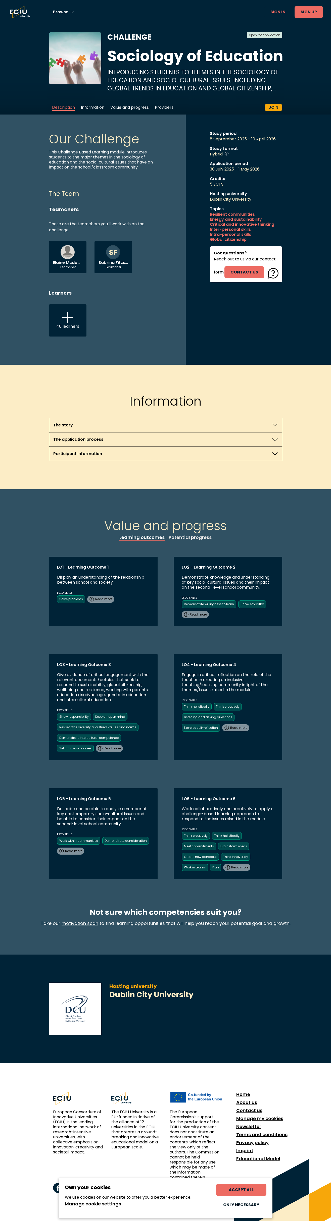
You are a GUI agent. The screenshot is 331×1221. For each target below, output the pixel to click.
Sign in (278, 12)
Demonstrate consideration (126, 841)
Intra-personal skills (230, 234)
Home (243, 1094)
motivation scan (80, 923)
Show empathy (252, 604)
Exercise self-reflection (201, 728)
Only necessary (241, 1205)
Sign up (309, 12)
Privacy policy (252, 1143)
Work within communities (78, 841)
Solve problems (71, 599)
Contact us (249, 1110)
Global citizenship (228, 239)
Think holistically (196, 706)
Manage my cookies (259, 1119)
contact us (244, 272)
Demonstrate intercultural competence (89, 738)
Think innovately (235, 857)
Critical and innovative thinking (242, 224)
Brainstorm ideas (233, 846)
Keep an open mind (110, 716)
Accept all (241, 1190)
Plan (215, 867)
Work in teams (195, 867)
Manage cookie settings (93, 1204)
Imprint (244, 1151)
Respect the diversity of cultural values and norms (97, 727)
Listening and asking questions (208, 717)
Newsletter (248, 1127)
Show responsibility (74, 716)
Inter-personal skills (230, 229)
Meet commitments (199, 846)
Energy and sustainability (236, 219)
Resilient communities (232, 214)
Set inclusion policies (75, 748)
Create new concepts (200, 857)
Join (273, 107)
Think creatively (228, 706)
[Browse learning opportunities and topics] (63, 12)
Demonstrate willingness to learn (209, 604)
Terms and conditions (262, 1135)
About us (246, 1102)
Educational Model (258, 1159)
